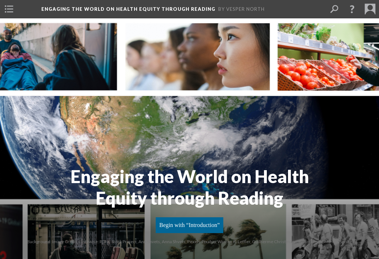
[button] (9, 9)
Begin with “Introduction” (189, 225)
